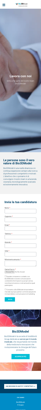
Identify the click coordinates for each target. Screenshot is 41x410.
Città (6, 251)
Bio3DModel (20, 402)
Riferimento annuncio (12, 259)
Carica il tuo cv (10, 269)
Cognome (8, 216)
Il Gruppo (20, 405)
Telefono (8, 234)
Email (7, 225)
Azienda (8, 242)
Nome (7, 208)
